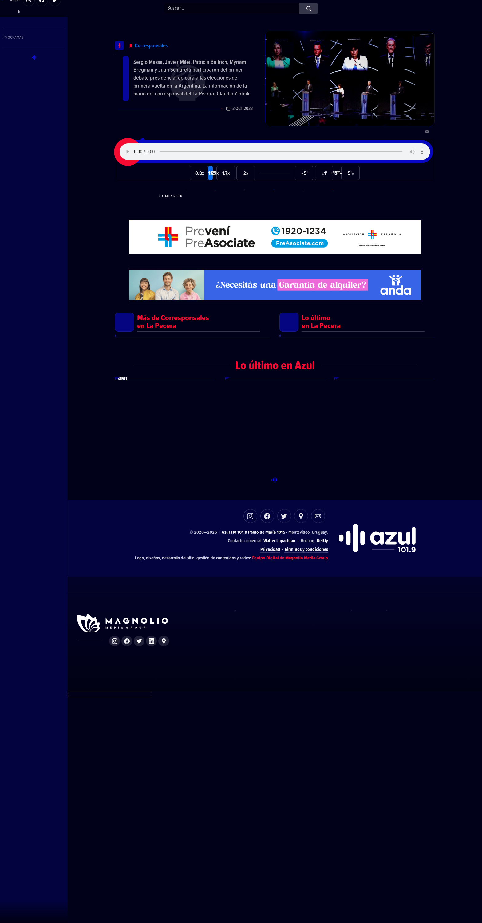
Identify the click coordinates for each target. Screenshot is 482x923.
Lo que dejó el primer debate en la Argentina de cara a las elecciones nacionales (185, 62)
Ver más (192, 481)
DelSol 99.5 (247, 853)
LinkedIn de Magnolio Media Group (151, 866)
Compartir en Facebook (258, 216)
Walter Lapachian (279, 765)
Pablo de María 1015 (266, 757)
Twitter (284, 741)
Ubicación (301, 741)
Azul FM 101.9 (234, 757)
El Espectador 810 (284, 853)
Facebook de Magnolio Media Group (126, 866)
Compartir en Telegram (229, 216)
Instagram (250, 741)
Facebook (267, 741)
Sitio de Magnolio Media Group (123, 848)
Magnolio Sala (363, 853)
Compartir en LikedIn (316, 216)
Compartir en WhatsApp (200, 216)
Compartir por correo (346, 216)
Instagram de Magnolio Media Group (114, 866)
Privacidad (270, 774)
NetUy (322, 765)
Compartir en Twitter (287, 216)
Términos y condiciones (306, 774)
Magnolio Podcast (401, 853)
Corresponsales (176, 37)
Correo (318, 741)
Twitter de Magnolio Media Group (139, 866)
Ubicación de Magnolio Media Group (163, 866)
